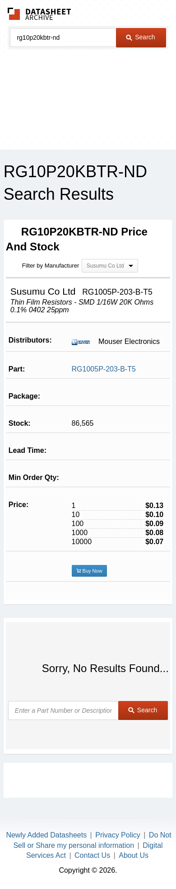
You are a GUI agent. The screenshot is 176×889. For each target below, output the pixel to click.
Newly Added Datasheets (46, 835)
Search (140, 37)
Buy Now (89, 571)
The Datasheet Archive (39, 14)
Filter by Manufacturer (50, 265)
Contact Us (92, 855)
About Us (133, 855)
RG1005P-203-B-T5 (104, 369)
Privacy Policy (117, 835)
